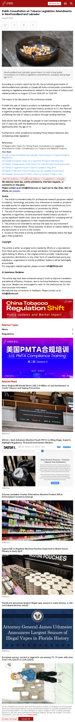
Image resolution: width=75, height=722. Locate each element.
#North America (10, 179)
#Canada (61, 179)
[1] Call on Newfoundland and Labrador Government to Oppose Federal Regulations (35, 156)
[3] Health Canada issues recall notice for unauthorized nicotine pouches (36, 164)
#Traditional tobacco (30, 179)
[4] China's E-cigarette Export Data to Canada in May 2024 (29, 167)
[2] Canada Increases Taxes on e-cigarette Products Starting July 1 (33, 161)
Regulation (8, 334)
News (5, 329)
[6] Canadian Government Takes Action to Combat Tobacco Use (32, 174)
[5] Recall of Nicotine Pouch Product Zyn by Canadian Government (33, 171)
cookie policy (32, 715)
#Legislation (48, 179)
